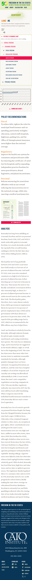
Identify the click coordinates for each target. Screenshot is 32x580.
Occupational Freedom (11, 71)
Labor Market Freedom (11, 65)
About (12, 7)
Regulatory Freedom (12, 54)
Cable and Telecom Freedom (12, 78)
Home (6, 7)
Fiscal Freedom (10, 50)
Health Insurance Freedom (12, 61)
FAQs (25, 7)
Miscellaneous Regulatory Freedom (14, 75)
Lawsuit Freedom (9, 68)
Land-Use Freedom (10, 58)
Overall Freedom (9, 43)
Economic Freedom (10, 47)
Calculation (19, 7)
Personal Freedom (10, 82)
